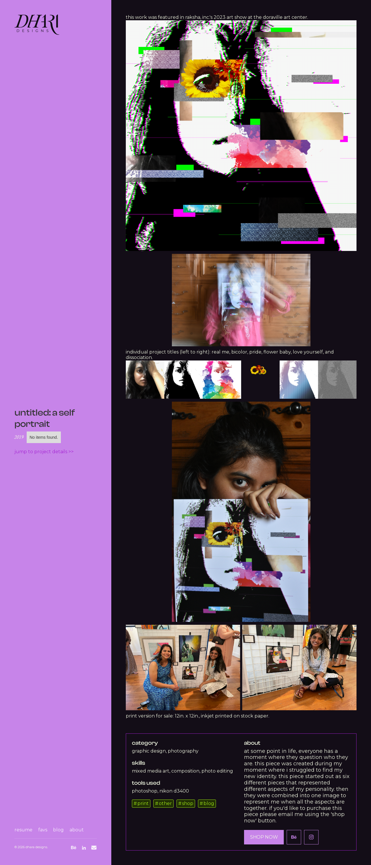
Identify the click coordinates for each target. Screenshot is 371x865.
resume (23, 830)
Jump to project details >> (44, 451)
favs (42, 830)
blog (58, 830)
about (77, 830)
